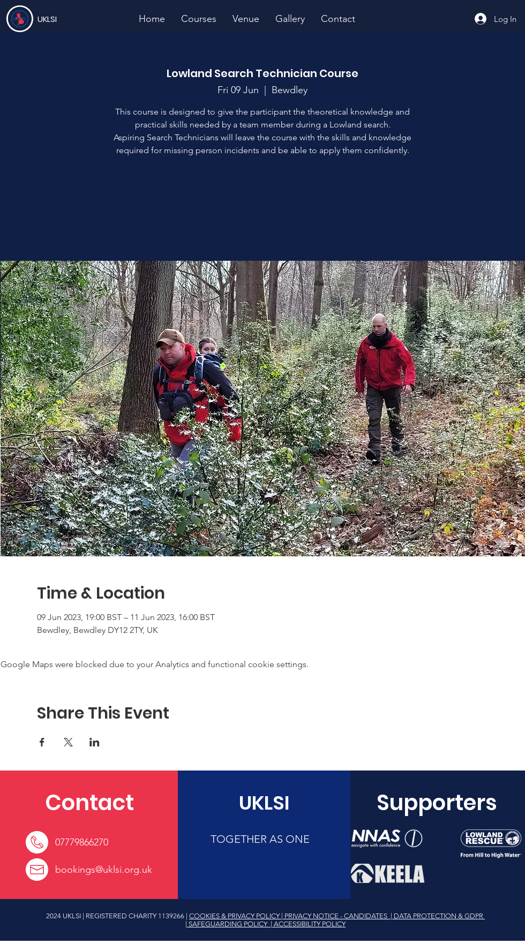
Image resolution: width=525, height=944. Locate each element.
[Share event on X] (68, 742)
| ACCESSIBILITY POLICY (307, 924)
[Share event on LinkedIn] (94, 742)
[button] (198, 18)
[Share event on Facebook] (42, 742)
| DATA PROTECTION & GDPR (437, 916)
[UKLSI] (77, 18)
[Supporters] (436, 803)
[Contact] (89, 803)
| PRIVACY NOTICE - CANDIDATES (335, 916)
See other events (262, 210)
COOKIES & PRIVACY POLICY (235, 916)
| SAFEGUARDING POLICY (227, 924)
